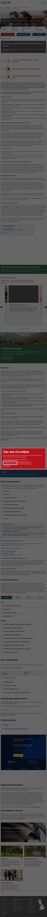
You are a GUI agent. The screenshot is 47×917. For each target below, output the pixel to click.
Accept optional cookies (10, 462)
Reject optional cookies (24, 462)
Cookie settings (6, 466)
